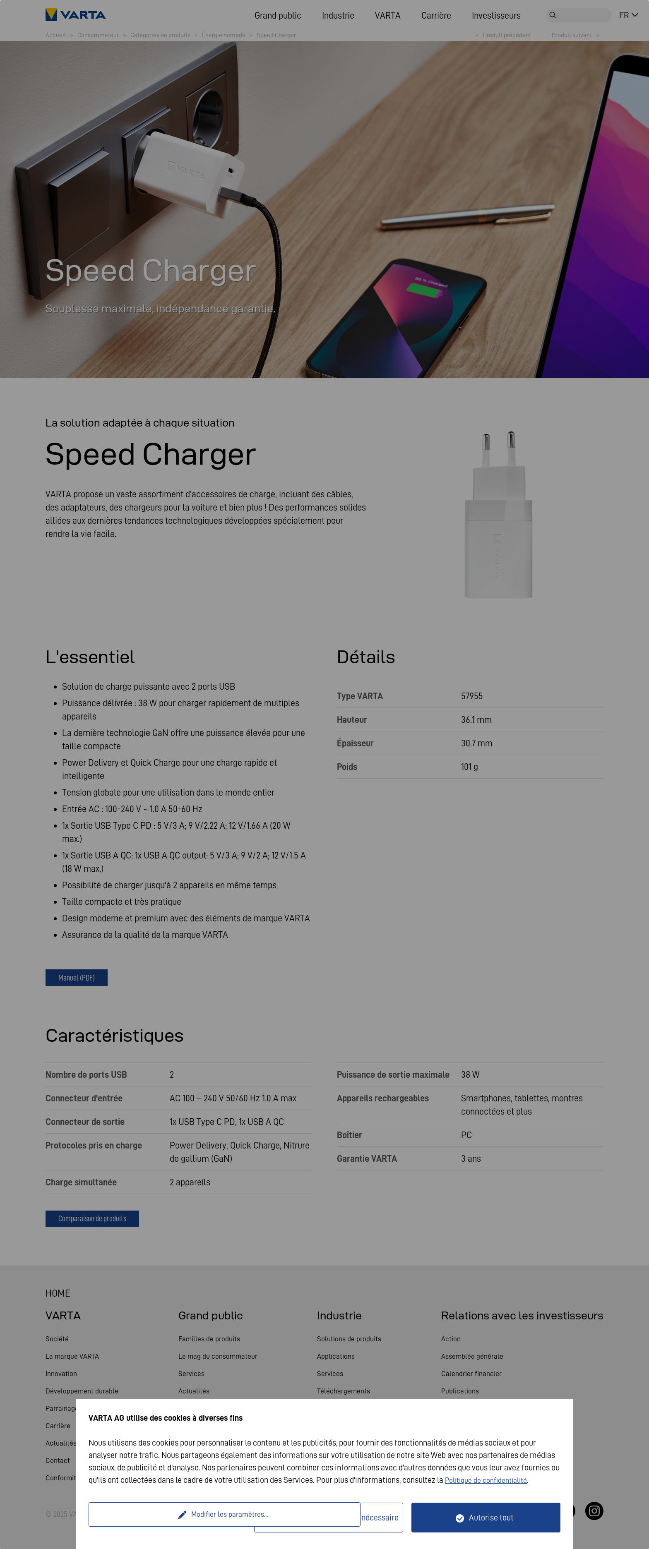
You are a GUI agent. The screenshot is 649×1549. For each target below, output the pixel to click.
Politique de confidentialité (491, 1479)
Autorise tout (491, 1517)
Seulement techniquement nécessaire (334, 1517)
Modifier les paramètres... (172, 1517)
